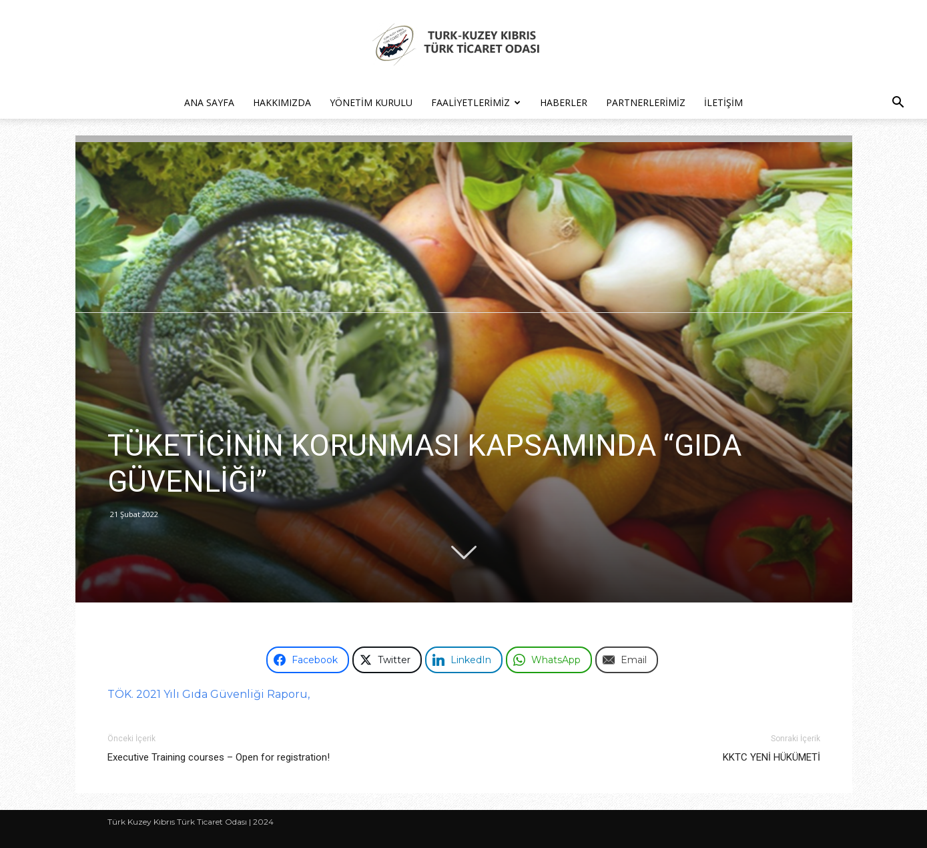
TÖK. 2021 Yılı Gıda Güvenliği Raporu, (208, 694)
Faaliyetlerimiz (476, 102)
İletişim (723, 102)
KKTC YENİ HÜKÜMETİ (771, 757)
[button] (898, 103)
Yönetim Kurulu (371, 102)
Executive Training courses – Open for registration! (218, 757)
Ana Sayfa (209, 102)
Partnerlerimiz (645, 102)
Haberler (563, 102)
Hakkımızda (282, 102)
